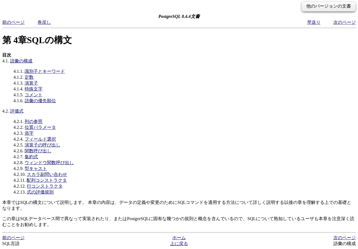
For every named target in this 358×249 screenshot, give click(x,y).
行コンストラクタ (45, 186)
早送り (314, 22)
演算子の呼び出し (42, 145)
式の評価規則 (40, 192)
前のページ (13, 22)
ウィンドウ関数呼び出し (49, 162)
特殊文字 (34, 89)
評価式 (16, 111)
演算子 (31, 83)
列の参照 (34, 121)
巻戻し (44, 22)
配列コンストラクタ (47, 180)
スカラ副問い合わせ (47, 174)
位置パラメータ (40, 127)
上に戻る (179, 243)
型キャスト (36, 168)
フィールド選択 (40, 139)
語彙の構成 (21, 61)
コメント (34, 94)
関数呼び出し (38, 150)
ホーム (179, 237)
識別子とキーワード (45, 71)
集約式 (31, 156)
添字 (29, 133)
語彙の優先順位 (40, 100)
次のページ (344, 22)
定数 (29, 77)
